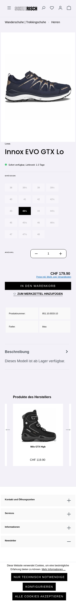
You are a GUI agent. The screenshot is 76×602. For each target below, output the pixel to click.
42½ (52, 199)
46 (38, 222)
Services (9, 513)
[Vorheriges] (8, 431)
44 (38, 211)
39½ (52, 187)
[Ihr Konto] (60, 8)
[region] (38, 86)
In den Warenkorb (38, 286)
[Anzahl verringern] (36, 253)
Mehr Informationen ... (53, 569)
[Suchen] (43, 8)
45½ (24, 222)
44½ (52, 211)
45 (11, 222)
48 (38, 234)
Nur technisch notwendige (39, 577)
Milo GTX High (38, 446)
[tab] (37, 356)
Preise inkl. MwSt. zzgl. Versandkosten (53, 277)
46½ (52, 222)
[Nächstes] (68, 431)
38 (11, 187)
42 (38, 199)
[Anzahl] (48, 253)
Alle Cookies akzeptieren (39, 596)
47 (11, 234)
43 (11, 211)
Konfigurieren (39, 586)
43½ (24, 211)
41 (25, 199)
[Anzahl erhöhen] (60, 253)
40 (11, 199)
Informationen (12, 527)
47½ (24, 234)
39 (38, 187)
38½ (24, 187)
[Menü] (9, 8)
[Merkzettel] (52, 8)
